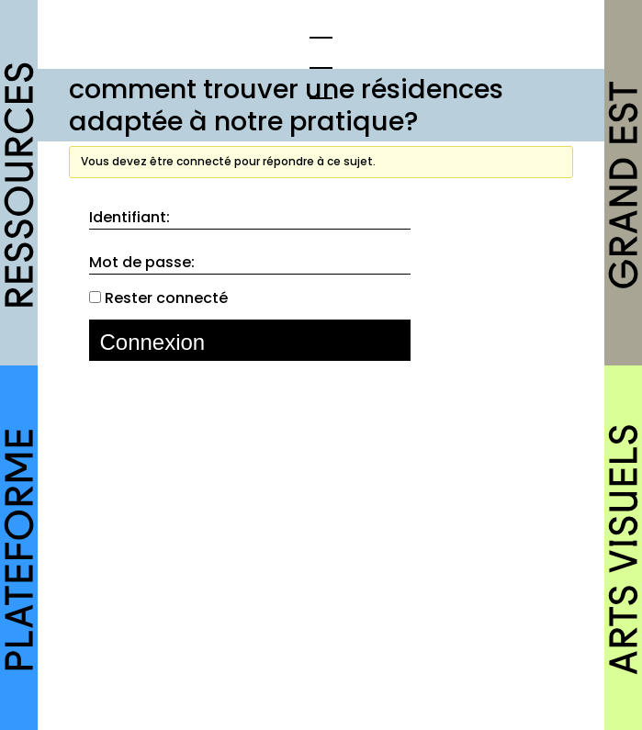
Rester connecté (166, 298)
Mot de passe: (142, 262)
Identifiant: (129, 217)
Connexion (152, 342)
